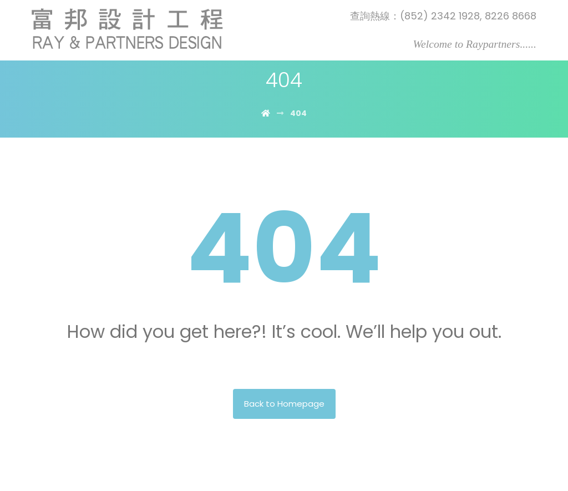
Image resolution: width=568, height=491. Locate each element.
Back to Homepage (284, 403)
